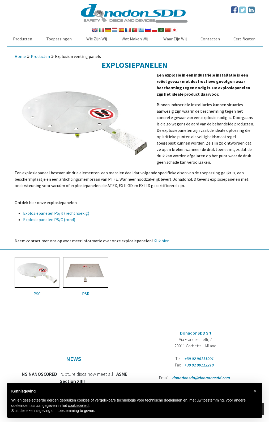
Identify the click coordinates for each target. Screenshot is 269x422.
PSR (85, 293)
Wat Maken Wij (135, 38)
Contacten (210, 38)
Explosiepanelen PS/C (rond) (49, 219)
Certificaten (244, 38)
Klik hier (160, 240)
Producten (22, 38)
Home (20, 56)
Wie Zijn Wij (96, 38)
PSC (37, 293)
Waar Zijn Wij (175, 38)
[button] (255, 391)
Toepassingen (59, 38)
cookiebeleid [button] (78, 405)
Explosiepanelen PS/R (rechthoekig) (56, 213)
